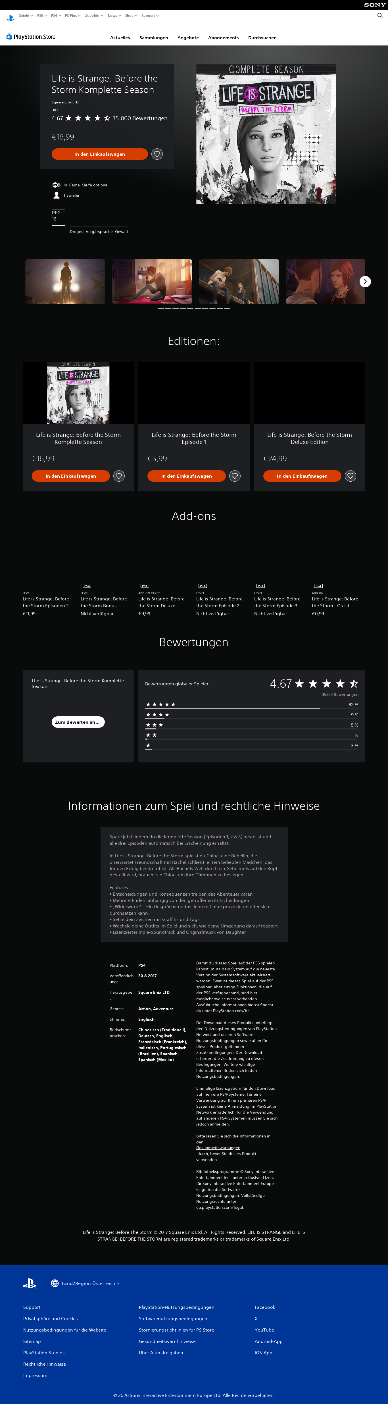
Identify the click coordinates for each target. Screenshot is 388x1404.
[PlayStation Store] (33, 31)
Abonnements (223, 32)
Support (148, 15)
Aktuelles (120, 32)
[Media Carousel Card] (65, 276)
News (112, 15)
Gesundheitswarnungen (218, 1142)
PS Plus (71, 15)
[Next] (365, 276)
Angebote (188, 32)
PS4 (54, 15)
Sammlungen (153, 32)
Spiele (24, 15)
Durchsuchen (262, 32)
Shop (129, 15)
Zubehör (92, 15)
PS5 (40, 15)
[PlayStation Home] (10, 15)
